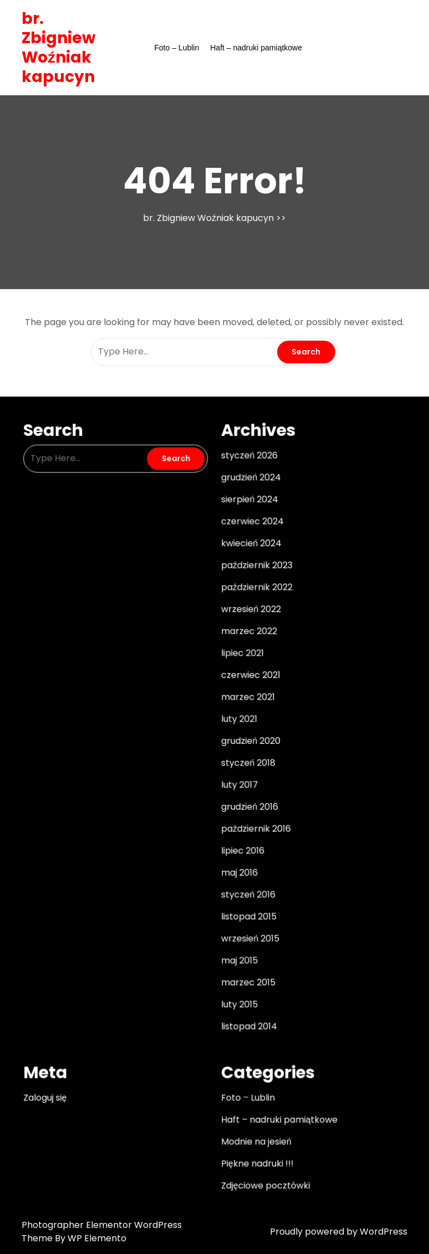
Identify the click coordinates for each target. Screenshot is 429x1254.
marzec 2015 (246, 970)
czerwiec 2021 (249, 678)
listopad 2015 (247, 908)
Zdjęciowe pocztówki (263, 1163)
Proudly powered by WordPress (338, 1231)
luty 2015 (238, 991)
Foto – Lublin (176, 47)
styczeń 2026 (247, 471)
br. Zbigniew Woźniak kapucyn (58, 48)
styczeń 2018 (246, 762)
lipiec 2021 (241, 658)
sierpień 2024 (248, 512)
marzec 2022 (247, 637)
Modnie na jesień (254, 1121)
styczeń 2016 (246, 887)
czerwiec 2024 (250, 533)
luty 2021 (238, 720)
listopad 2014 (247, 1011)
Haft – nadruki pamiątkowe (256, 47)
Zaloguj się (53, 1079)
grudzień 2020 (249, 741)
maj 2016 (238, 866)
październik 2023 (254, 574)
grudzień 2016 (248, 804)
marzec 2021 (246, 699)
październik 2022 (254, 595)
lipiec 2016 (241, 845)
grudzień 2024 (249, 491)
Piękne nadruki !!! (255, 1141)
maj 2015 (238, 949)
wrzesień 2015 (248, 928)
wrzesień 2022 (249, 616)
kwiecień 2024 (249, 554)
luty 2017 (238, 783)
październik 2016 (254, 824)
